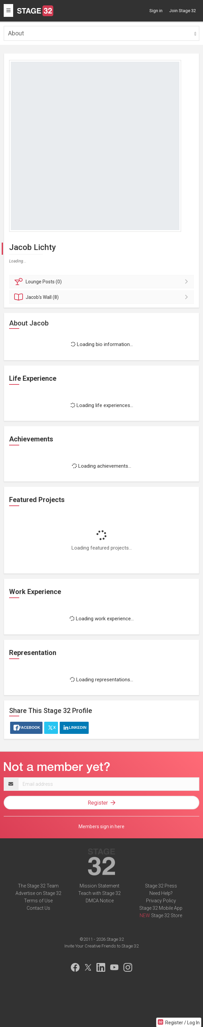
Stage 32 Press (161, 886)
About (16, 33)
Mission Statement (99, 886)
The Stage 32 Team (38, 886)
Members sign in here (101, 826)
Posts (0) (102, 282)
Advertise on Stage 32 (38, 893)
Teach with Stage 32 (99, 893)
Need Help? (161, 893)
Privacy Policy (161, 900)
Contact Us (38, 908)
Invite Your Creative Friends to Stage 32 (101, 945)
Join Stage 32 (182, 10)
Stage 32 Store (166, 915)
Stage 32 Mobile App (160, 908)
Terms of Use (38, 900)
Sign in (156, 10)
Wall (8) (102, 297)
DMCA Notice (100, 900)
